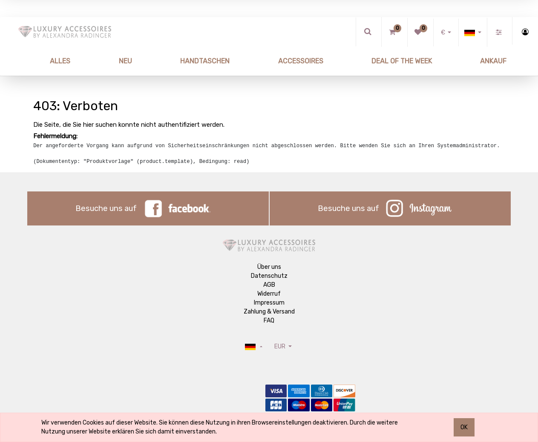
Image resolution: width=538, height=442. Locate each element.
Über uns (269, 267)
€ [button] (443, 32)
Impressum (269, 302)
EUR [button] (280, 346)
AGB (269, 284)
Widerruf (269, 293)
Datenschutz (269, 275)
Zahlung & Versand (269, 311)
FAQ (269, 320)
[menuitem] (40, 61)
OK (464, 427)
